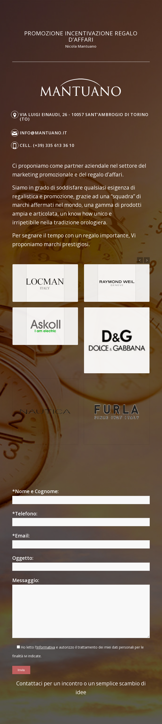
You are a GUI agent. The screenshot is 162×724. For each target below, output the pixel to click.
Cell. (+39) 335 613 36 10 (47, 145)
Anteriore (140, 260)
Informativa (45, 647)
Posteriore (147, 260)
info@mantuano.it (43, 133)
